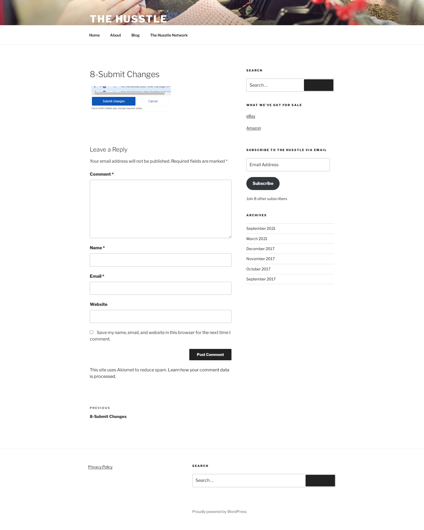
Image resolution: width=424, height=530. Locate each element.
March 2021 (256, 238)
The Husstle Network (171, 35)
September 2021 (261, 228)
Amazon (253, 128)
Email (97, 276)
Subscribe (263, 183)
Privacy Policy (100, 466)
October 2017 (258, 269)
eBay (250, 116)
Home (94, 35)
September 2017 (261, 279)
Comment (102, 174)
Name (97, 247)
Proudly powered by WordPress (219, 511)
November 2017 (260, 258)
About (115, 35)
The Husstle (129, 19)
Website (98, 304)
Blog (135, 35)
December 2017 (260, 248)
